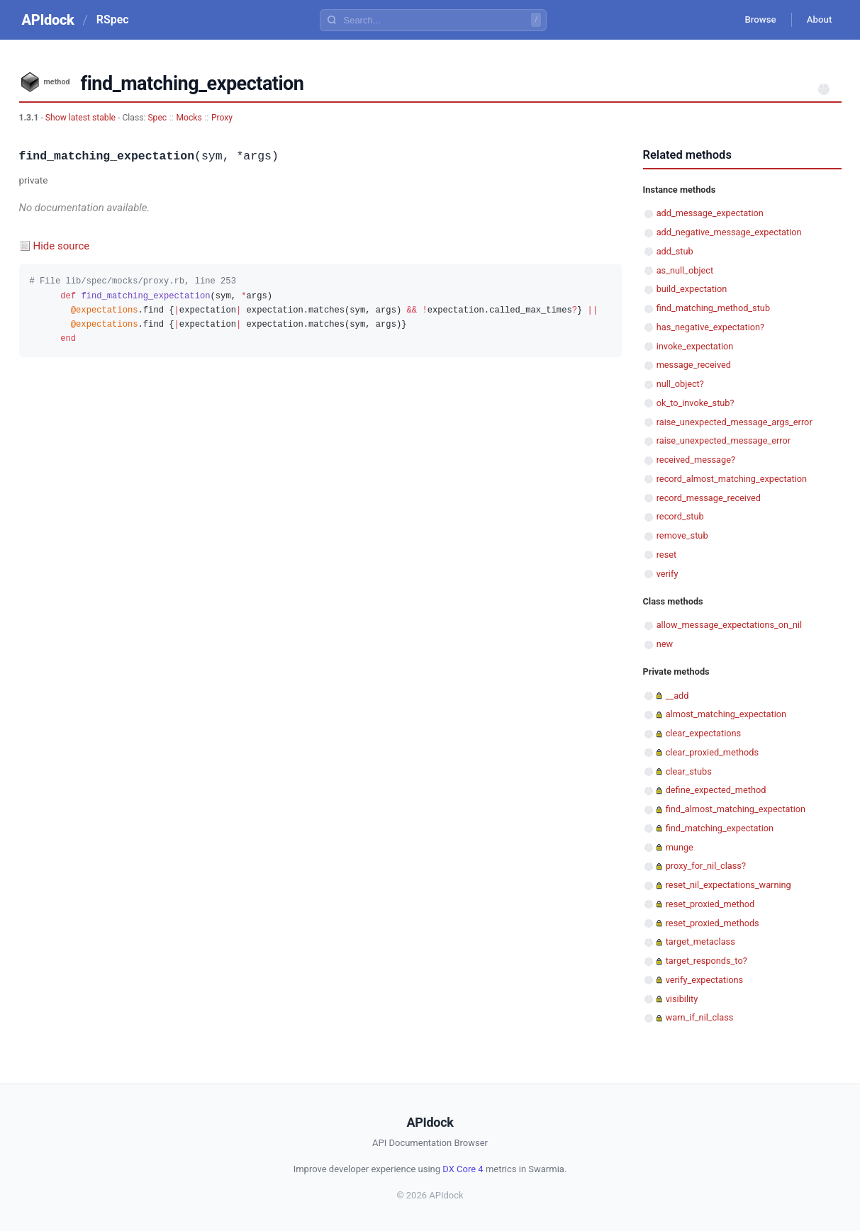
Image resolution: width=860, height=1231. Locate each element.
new (665, 644)
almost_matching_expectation (726, 714)
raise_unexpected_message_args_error (734, 422)
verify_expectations (704, 979)
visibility (682, 999)
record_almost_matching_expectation (732, 478)
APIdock (48, 19)
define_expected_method (716, 790)
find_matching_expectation (720, 828)
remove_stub (682, 535)
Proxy (222, 118)
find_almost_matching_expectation (735, 809)
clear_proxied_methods (712, 752)
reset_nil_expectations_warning (728, 884)
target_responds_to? (706, 960)
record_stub (680, 516)
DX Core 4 (462, 1169)
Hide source (61, 246)
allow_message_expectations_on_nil (729, 624)
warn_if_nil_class (700, 1017)
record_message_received (709, 498)
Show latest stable (81, 118)
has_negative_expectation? (710, 327)
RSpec (112, 19)
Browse (752, 20)
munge (679, 847)
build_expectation (692, 288)
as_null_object (685, 270)
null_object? (680, 383)
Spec (157, 118)
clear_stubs (689, 771)
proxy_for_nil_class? (706, 865)
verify (667, 573)
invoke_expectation (695, 346)
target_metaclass (700, 941)
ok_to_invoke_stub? (696, 403)
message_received (694, 364)
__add (677, 695)
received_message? (696, 459)
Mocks (188, 118)
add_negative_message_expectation (729, 232)
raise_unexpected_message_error (724, 440)
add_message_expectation (710, 213)
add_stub (675, 251)
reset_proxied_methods (712, 923)
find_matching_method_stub (713, 308)
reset (666, 554)
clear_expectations (704, 733)
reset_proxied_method (710, 904)
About (816, 20)
